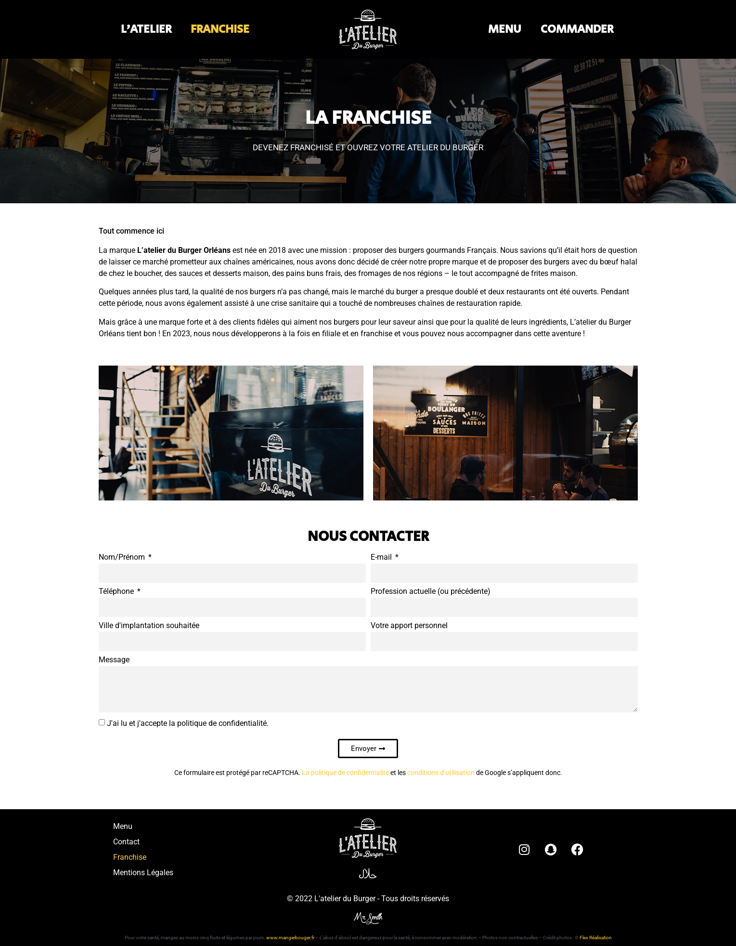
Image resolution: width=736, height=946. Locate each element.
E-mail (382, 557)
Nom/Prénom (123, 557)
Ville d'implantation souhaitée (149, 626)
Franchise (129, 857)
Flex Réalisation (596, 937)
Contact (126, 841)
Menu (122, 826)
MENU (504, 29)
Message (114, 660)
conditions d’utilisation (441, 772)
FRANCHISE (220, 29)
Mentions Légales (143, 872)
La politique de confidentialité (345, 772)
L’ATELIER (146, 29)
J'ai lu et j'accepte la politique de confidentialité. (188, 723)
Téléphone (117, 592)
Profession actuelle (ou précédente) (431, 592)
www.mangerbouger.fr (290, 937)
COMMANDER (577, 29)
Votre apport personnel (409, 626)
